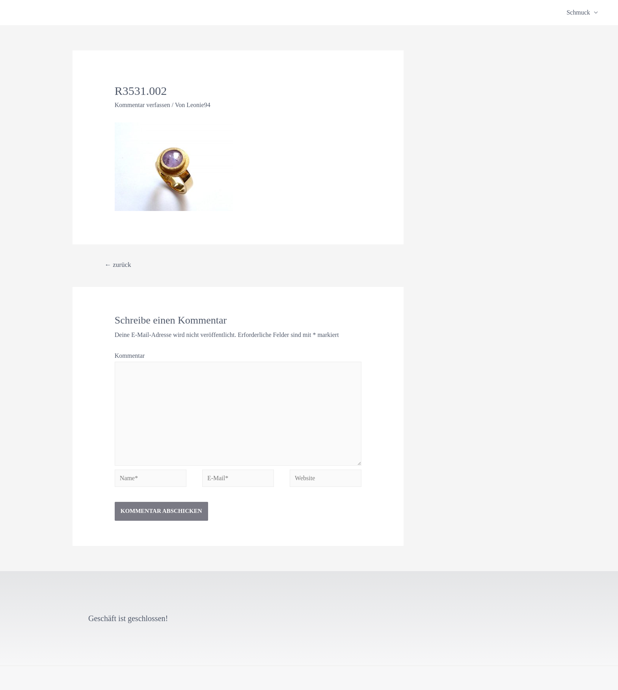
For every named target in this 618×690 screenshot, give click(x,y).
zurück (117, 264)
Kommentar (130, 355)
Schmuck (578, 12)
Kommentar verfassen (142, 105)
